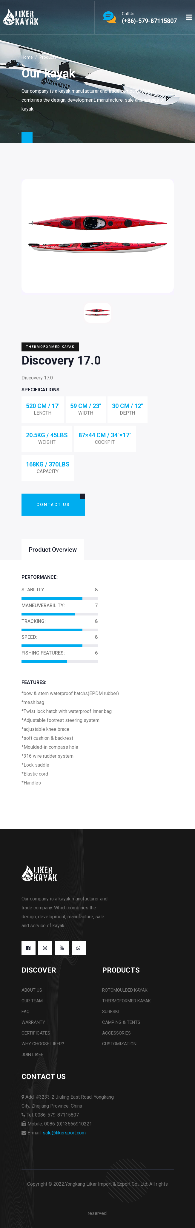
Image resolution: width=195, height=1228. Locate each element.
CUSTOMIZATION (119, 1043)
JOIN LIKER (33, 1054)
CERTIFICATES (36, 1033)
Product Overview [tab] (53, 549)
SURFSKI (110, 1011)
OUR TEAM (32, 1001)
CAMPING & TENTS (121, 1022)
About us (32, 990)
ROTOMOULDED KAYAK (125, 990)
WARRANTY (33, 1022)
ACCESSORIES (116, 1033)
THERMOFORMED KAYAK (126, 1001)
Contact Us (53, 504)
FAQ (26, 1011)
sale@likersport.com (64, 1133)
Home (27, 57)
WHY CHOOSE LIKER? (43, 1043)
